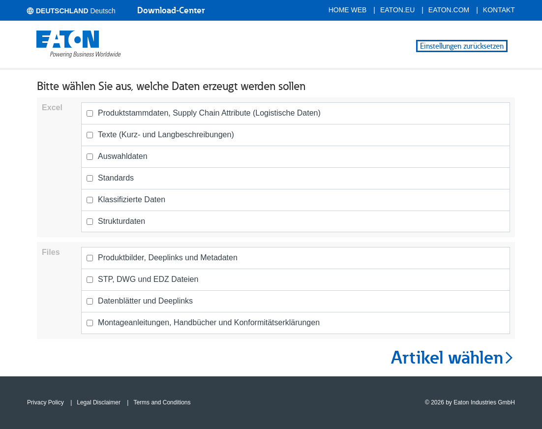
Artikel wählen (453, 358)
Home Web (348, 10)
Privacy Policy (45, 402)
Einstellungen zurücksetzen (462, 46)
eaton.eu (397, 10)
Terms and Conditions (161, 402)
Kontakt (499, 10)
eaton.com (449, 10)
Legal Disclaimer (98, 402)
